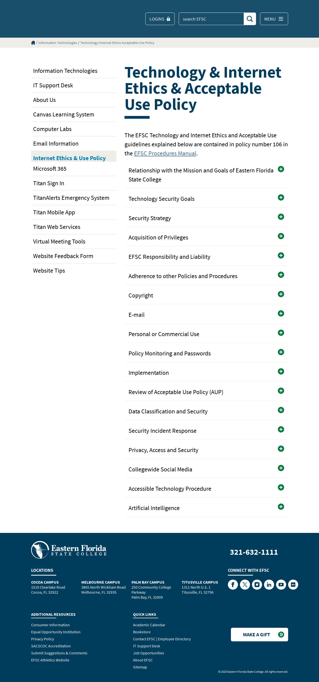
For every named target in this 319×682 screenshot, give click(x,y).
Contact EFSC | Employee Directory (162, 638)
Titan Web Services (56, 227)
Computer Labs (52, 129)
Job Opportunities (148, 652)
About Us (44, 100)
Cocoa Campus (45, 582)
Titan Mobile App (54, 212)
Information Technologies (57, 42)
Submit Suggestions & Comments (59, 652)
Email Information (56, 143)
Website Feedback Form (63, 256)
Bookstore (142, 631)
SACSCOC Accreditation (51, 645)
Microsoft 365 (50, 168)
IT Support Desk (53, 85)
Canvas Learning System (63, 114)
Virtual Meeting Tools (59, 241)
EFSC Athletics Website (50, 659)
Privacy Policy (42, 638)
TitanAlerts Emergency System (71, 198)
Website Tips (49, 270)
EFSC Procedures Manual (165, 153)
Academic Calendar (149, 624)
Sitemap (140, 666)
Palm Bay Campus (148, 582)
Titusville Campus (200, 582)
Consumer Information (50, 624)
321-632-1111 (254, 552)
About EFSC (143, 659)
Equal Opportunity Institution (56, 631)
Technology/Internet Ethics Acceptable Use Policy (117, 42)
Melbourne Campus (100, 582)
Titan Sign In (48, 183)
